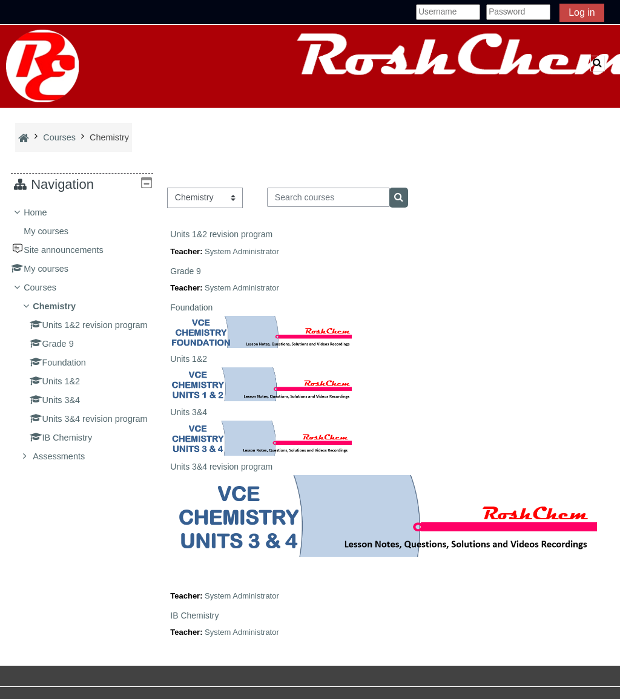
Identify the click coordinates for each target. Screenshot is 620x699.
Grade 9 (185, 271)
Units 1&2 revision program (221, 234)
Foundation (191, 307)
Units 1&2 (188, 359)
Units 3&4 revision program (221, 466)
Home (44, 212)
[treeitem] (82, 351)
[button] (597, 63)
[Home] (42, 65)
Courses (49, 287)
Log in (582, 12)
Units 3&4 (188, 412)
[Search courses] (328, 197)
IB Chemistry (194, 615)
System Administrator (242, 251)
